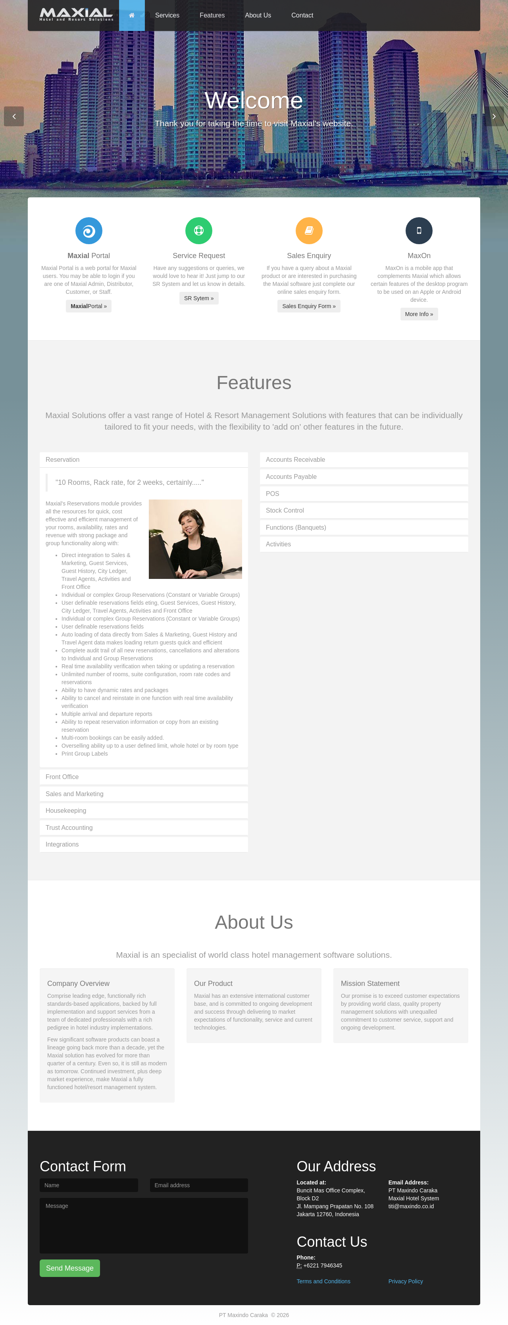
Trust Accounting (69, 827)
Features (212, 15)
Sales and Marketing (75, 794)
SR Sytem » (199, 298)
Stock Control (285, 510)
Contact (302, 15)
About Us (258, 15)
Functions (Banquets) (296, 527)
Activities (278, 544)
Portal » (89, 306)
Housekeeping (66, 810)
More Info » (419, 314)
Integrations (62, 844)
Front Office (62, 776)
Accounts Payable (291, 476)
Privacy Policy (406, 1281)
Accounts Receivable (295, 459)
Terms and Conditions (323, 1281)
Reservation (62, 459)
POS (272, 493)
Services (167, 15)
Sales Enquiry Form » (309, 306)
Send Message (70, 1268)
